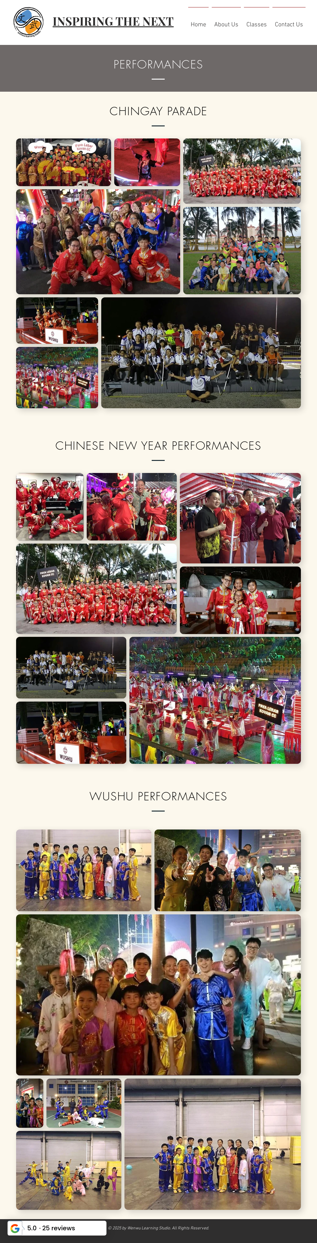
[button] (226, 22)
